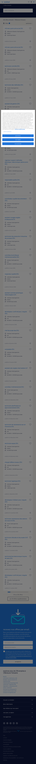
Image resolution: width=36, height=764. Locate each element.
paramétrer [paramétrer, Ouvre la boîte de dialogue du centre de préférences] (18, 135)
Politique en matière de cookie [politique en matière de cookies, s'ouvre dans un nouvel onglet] (20, 129)
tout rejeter (18, 139)
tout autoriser (18, 143)
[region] (18, 128)
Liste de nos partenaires (7, 131)
